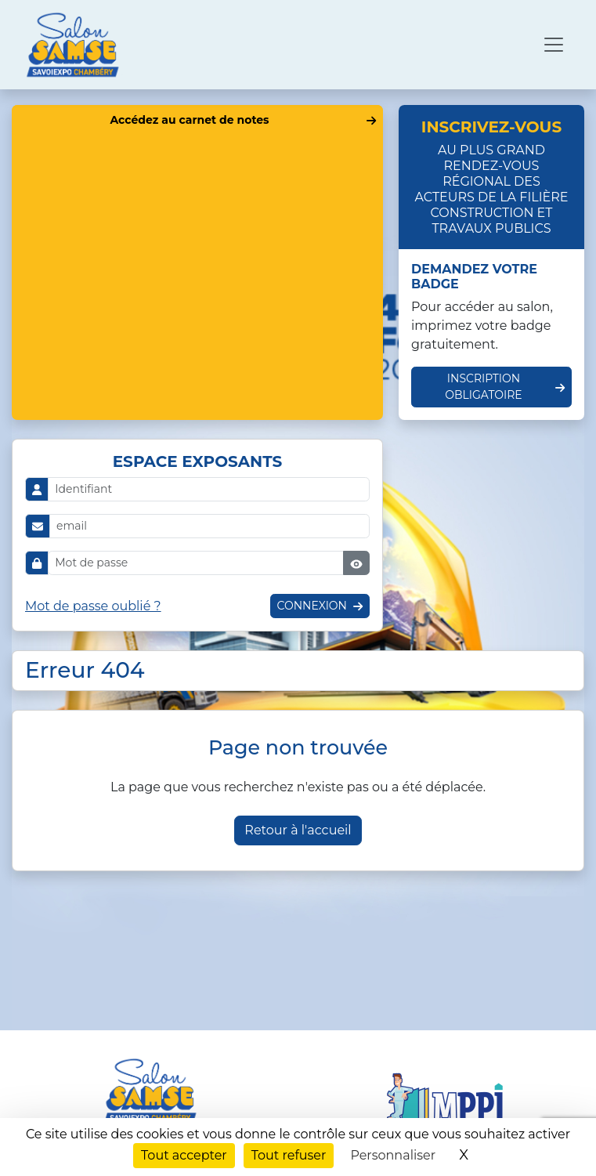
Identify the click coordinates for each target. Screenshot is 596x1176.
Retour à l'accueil (297, 830)
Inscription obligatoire (483, 386)
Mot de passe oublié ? (93, 606)
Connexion (312, 606)
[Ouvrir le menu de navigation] (554, 45)
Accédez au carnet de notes (189, 120)
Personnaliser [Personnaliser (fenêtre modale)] (392, 1155)
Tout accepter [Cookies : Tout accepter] (184, 1155)
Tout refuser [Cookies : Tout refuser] (289, 1155)
